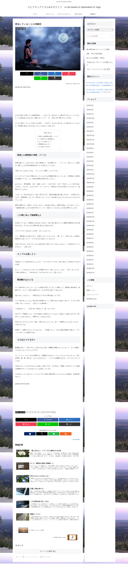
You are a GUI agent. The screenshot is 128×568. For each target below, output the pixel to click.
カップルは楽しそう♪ (45, 137)
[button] (75, 74)
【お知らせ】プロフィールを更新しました (100, 63)
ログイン (89, 286)
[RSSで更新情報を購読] (53, 429)
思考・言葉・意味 (20, 408)
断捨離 (53, 408)
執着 (43, 408)
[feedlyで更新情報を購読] (49, 429)
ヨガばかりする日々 (45, 142)
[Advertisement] (47, 95)
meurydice (106, 85)
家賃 (48, 408)
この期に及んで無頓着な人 (47, 134)
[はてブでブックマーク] (42, 74)
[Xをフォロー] (46, 429)
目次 (45, 128)
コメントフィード (92, 294)
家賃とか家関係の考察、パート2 (48, 132)
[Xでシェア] (20, 74)
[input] (100, 36)
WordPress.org (91, 299)
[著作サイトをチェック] (42, 429)
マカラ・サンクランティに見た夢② (98, 69)
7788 (31, 408)
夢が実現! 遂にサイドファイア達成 (98, 49)
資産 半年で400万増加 (94, 54)
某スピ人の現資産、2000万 (95, 58)
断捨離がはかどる (44, 140)
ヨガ (39, 408)
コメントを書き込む (48, 548)
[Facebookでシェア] (31, 74)
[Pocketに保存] (53, 74)
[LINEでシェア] (64, 74)
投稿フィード (91, 290)
